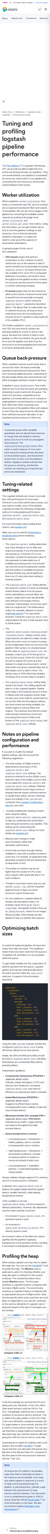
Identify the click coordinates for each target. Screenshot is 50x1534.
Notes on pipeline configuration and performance (20, 739)
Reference (44, 18)
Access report (42, 2)
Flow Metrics (13, 165)
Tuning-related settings (17, 486)
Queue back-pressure (24, 357)
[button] (3, 101)
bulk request (17, 613)
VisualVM (36, 1265)
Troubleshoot (31, 18)
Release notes (16, 18)
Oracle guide (33, 1499)
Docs (4, 18)
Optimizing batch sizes (20, 930)
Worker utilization (20, 194)
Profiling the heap (20, 1256)
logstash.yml (20, 527)
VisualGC (28, 1445)
